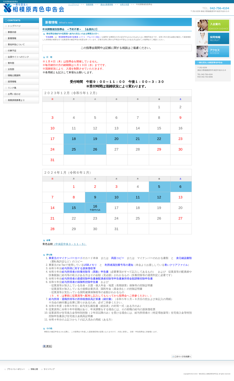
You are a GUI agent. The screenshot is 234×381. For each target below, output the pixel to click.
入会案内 (213, 25)
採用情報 (213, 38)
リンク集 (12, 88)
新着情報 (89, 4)
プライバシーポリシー (16, 369)
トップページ (73, 4)
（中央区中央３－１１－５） (70, 244)
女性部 (11, 69)
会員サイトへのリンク (18, 57)
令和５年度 (124, 4)
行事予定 (12, 50)
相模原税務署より (16, 100)
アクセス (213, 51)
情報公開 (34, 369)
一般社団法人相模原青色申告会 (35, 9)
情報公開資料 (14, 75)
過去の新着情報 (106, 4)
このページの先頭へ (181, 356)
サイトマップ (49, 369)
